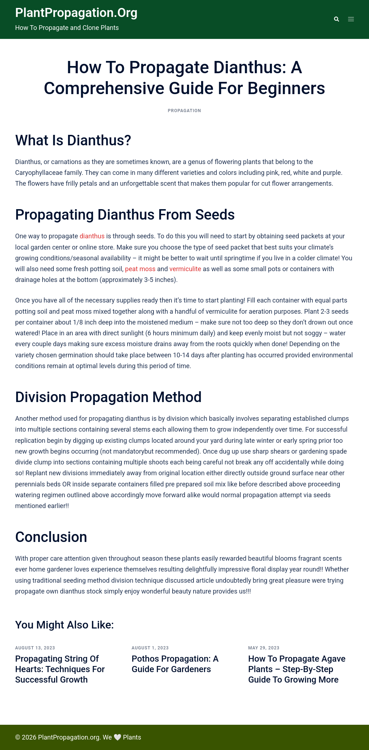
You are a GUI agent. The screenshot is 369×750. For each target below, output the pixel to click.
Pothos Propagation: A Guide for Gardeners (175, 664)
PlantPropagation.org (76, 12)
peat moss (140, 269)
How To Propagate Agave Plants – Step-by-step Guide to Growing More (297, 669)
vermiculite (185, 269)
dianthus (92, 236)
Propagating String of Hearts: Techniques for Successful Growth (60, 669)
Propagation (184, 110)
